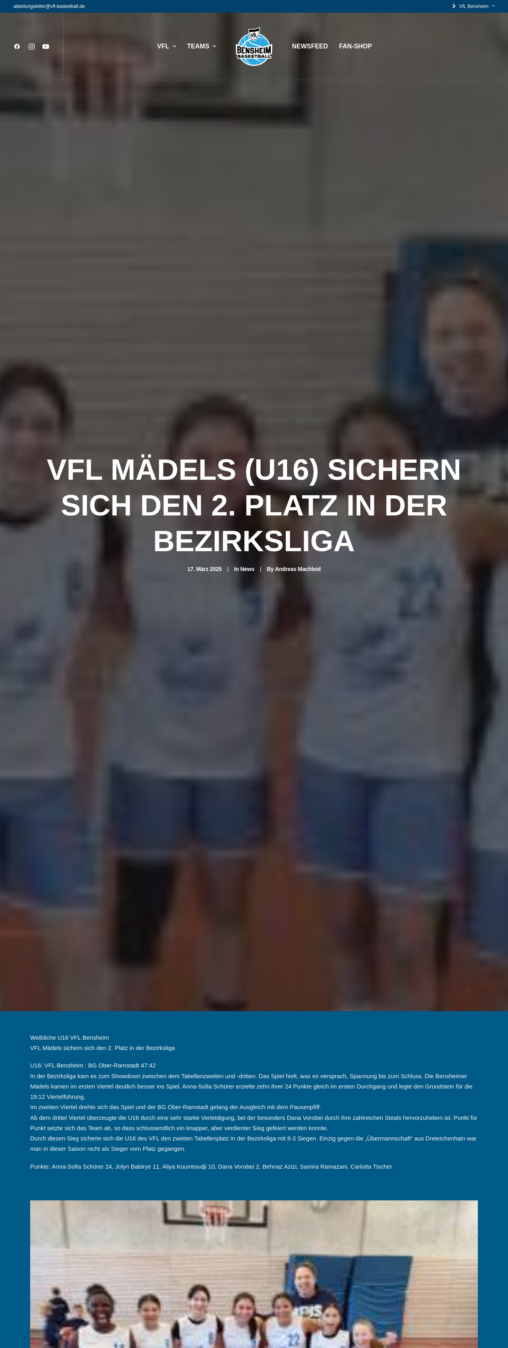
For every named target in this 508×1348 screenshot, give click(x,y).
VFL (166, 46)
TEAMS (201, 46)
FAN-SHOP (355, 46)
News (247, 503)
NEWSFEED (310, 46)
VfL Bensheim (477, 6)
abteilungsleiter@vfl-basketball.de (49, 6)
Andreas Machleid (298, 503)
